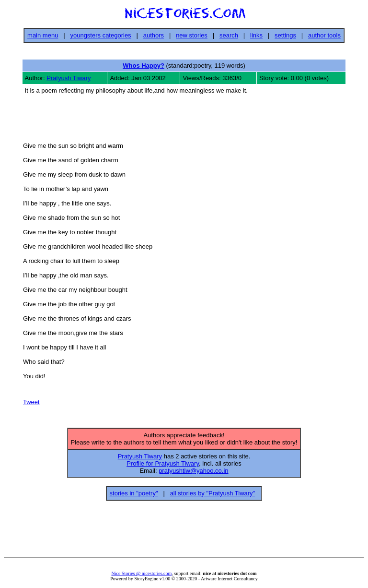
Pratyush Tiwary (68, 78)
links (256, 35)
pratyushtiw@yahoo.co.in (193, 473)
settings (285, 35)
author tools (324, 35)
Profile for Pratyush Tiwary (162, 466)
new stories (191, 35)
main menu (42, 35)
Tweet (31, 403)
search (228, 35)
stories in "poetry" (134, 496)
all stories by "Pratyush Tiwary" (212, 496)
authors (153, 35)
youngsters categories (100, 35)
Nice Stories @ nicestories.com (141, 576)
